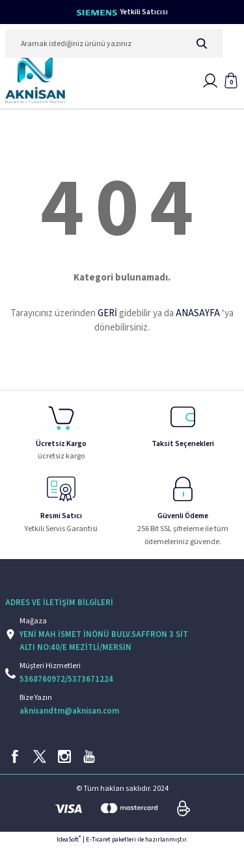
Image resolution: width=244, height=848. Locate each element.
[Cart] (231, 80)
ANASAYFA (198, 313)
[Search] (114, 43)
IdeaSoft (69, 839)
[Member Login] (210, 80)
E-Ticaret (98, 839)
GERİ (107, 313)
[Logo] (35, 80)
